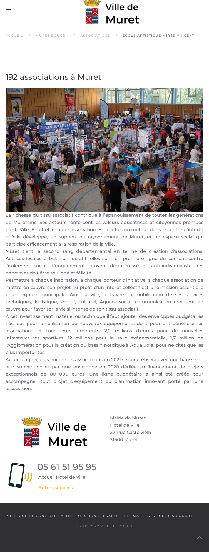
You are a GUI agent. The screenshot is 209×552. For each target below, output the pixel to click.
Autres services (55, 487)
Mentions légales (98, 516)
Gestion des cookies (171, 516)
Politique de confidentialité (39, 516)
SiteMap (133, 516)
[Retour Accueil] (104, 11)
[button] (8, 11)
